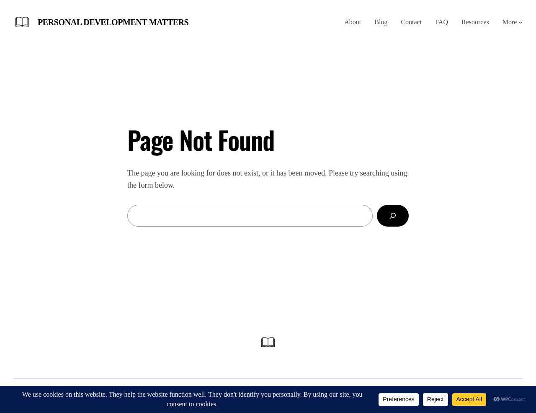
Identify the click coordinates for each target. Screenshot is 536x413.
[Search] (393, 216)
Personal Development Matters (113, 22)
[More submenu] (520, 22)
